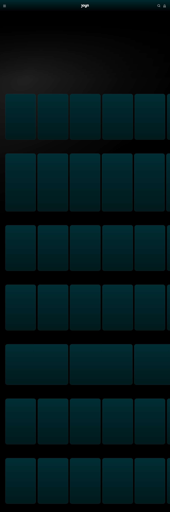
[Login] (164, 6)
